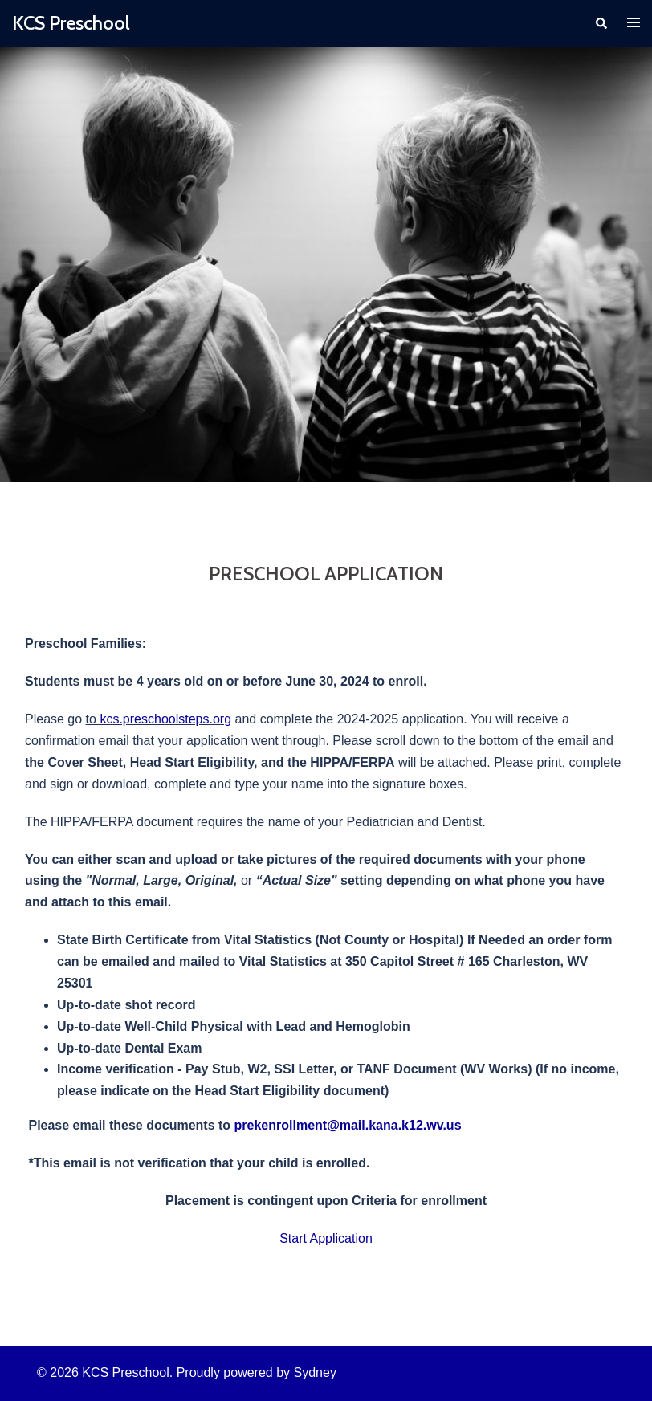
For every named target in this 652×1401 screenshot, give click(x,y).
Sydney (315, 1372)
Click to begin (326, 342)
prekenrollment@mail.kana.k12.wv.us (348, 1125)
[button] (600, 23)
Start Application (326, 1238)
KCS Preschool (71, 23)
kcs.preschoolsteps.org (165, 719)
